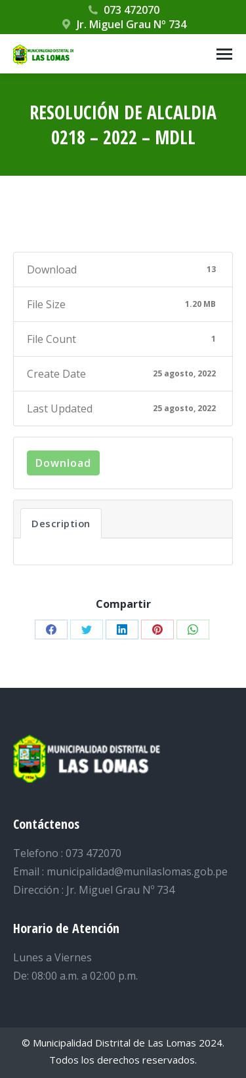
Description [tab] (61, 523)
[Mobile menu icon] (224, 54)
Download (63, 463)
